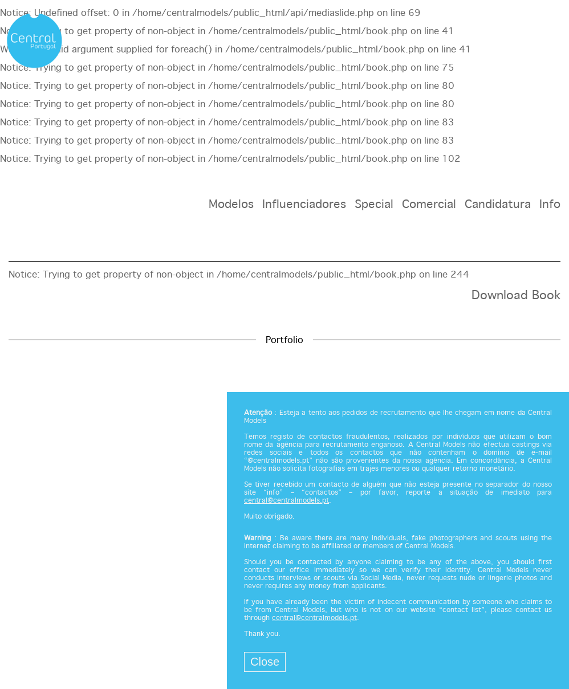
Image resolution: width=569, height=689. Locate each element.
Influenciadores (304, 205)
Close (264, 661)
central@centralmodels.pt (286, 501)
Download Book (516, 296)
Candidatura (498, 205)
